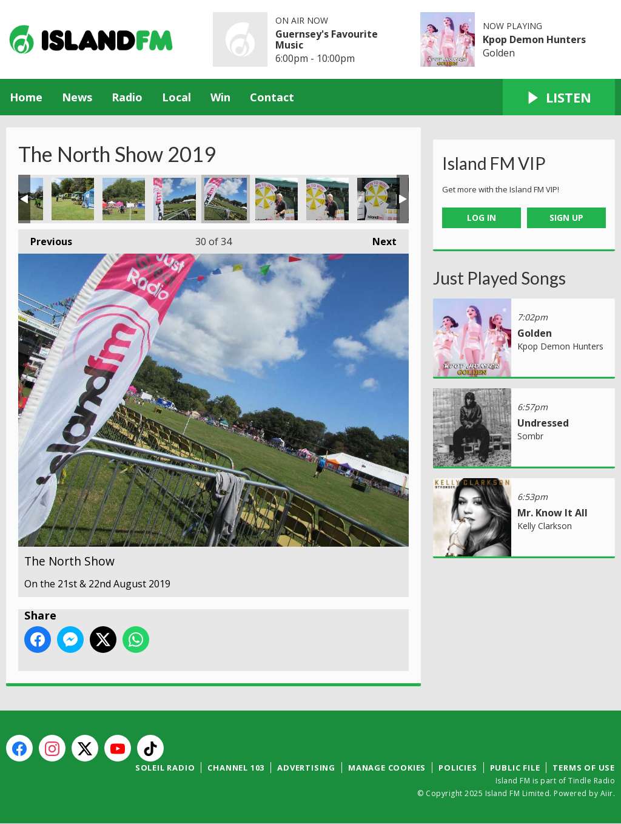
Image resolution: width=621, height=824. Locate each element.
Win (220, 97)
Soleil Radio (165, 767)
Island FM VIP (494, 163)
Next (378, 238)
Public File (515, 767)
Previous (45, 238)
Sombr (530, 436)
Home (26, 97)
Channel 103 (235, 767)
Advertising (306, 767)
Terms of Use (583, 767)
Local (176, 97)
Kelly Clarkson (544, 526)
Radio (127, 97)
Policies (457, 767)
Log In (481, 217)
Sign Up (566, 217)
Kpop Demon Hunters (534, 39)
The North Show (73, 199)
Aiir (606, 793)
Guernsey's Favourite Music (326, 39)
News (77, 97)
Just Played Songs (499, 278)
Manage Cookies (387, 767)
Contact (272, 97)
